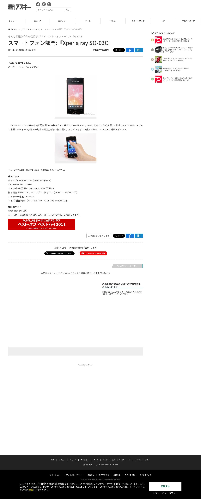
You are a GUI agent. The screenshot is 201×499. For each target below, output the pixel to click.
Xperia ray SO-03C (17, 210)
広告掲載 (116, 458)
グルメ (138, 21)
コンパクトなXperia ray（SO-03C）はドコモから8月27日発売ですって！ (44, 214)
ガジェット (87, 21)
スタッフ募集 (130, 458)
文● (95, 50)
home (12, 29)
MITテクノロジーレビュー (107, 448)
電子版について (145, 458)
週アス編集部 (103, 50)
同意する (165, 486)
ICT (188, 21)
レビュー (37, 21)
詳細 (30, 490)
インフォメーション (30, 29)
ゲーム (113, 21)
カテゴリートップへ (127, 266)
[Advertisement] (142, 7)
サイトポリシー (56, 458)
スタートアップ (163, 21)
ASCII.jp (87, 448)
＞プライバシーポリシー (165, 493)
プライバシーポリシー (74, 458)
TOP (12, 21)
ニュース (62, 21)
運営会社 (91, 458)
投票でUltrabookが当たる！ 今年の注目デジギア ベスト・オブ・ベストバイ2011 (122, 293)
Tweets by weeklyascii (85, 365)
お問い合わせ (104, 458)
